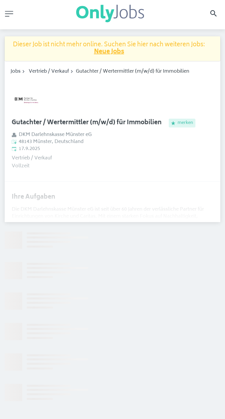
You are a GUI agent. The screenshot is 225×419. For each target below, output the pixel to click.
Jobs (16, 71)
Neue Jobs (109, 52)
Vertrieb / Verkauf (49, 71)
